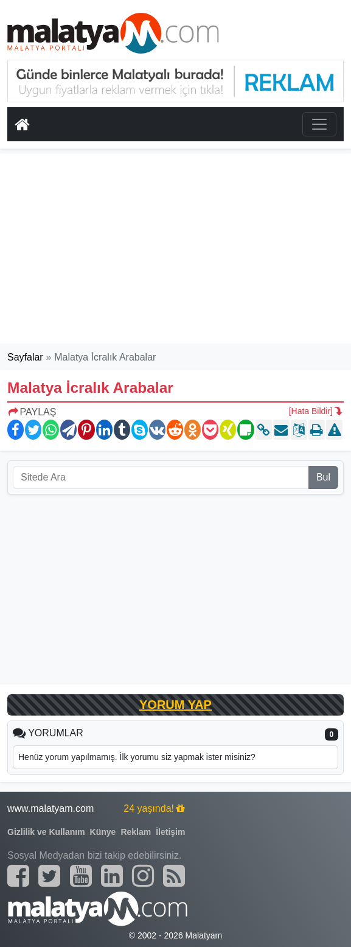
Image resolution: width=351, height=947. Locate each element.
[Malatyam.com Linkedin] (112, 876)
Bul (323, 477)
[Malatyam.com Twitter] (49, 876)
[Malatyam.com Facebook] (18, 876)
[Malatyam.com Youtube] (81, 876)
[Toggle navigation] (319, 124)
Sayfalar (25, 357)
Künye (103, 832)
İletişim (170, 832)
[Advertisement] (176, 248)
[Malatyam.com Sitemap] (174, 876)
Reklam (135, 832)
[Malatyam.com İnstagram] (143, 876)
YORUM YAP (175, 704)
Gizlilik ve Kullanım (46, 832)
